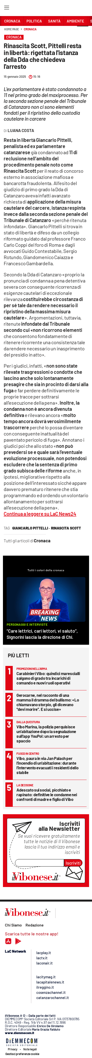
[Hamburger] (6, 8)
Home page (11, 29)
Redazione (35, 925)
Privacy (12, 1049)
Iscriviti (73, 863)
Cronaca (30, 29)
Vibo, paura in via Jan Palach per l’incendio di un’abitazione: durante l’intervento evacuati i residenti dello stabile (47, 765)
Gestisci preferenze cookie (22, 1054)
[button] (82, 32)
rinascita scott (66, 528)
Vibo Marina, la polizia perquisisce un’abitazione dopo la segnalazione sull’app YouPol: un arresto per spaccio (46, 733)
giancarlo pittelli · (31, 528)
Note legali (30, 1049)
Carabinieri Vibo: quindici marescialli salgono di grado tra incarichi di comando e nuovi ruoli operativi (48, 678)
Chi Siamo (13, 925)
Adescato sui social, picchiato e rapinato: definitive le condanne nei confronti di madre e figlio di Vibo (46, 794)
